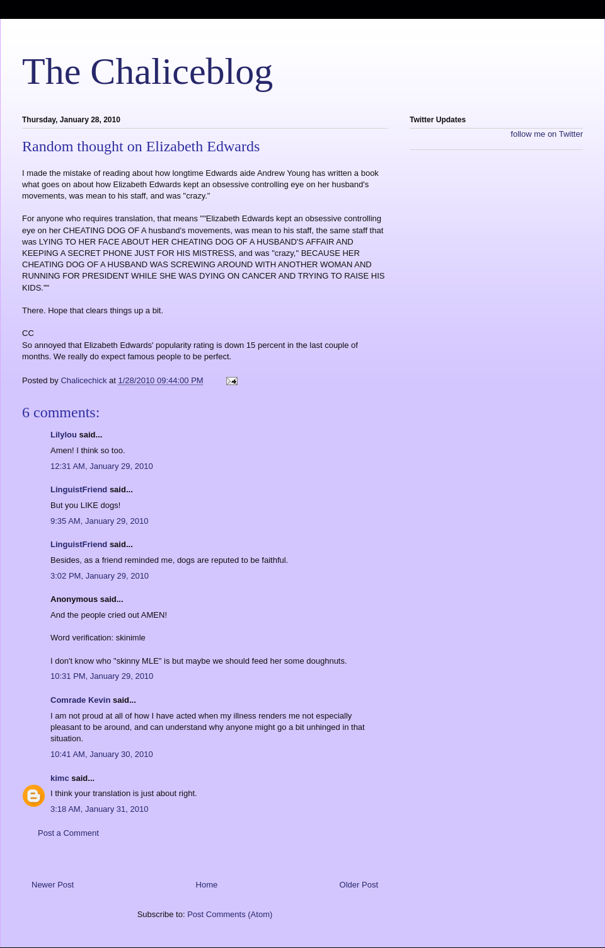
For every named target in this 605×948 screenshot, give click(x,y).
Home (207, 884)
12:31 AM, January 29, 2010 (101, 466)
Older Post (359, 884)
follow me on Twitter (546, 134)
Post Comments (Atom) (229, 914)
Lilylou (63, 434)
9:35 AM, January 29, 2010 (99, 521)
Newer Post (53, 884)
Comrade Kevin (80, 700)
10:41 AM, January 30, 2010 (101, 754)
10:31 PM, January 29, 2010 (101, 676)
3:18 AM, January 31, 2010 (99, 809)
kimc (59, 778)
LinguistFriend (78, 489)
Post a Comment (68, 833)
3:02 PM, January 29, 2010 (99, 576)
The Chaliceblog (147, 71)
